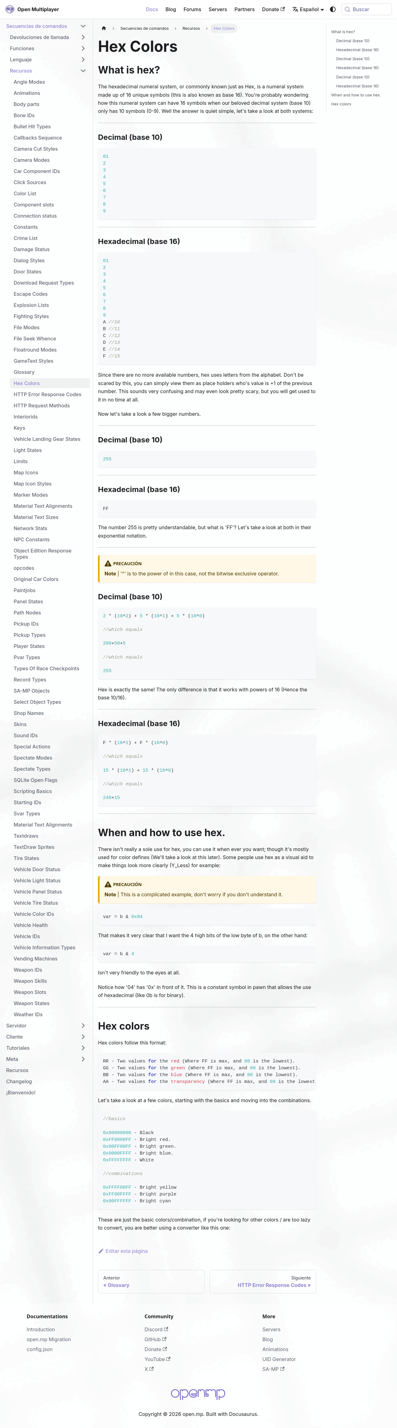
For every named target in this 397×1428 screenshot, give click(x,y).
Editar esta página (123, 1251)
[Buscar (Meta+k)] (366, 9)
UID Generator (279, 1359)
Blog (171, 9)
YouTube (158, 1359)
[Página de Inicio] (104, 28)
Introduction (41, 1329)
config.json (40, 1349)
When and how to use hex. (356, 95)
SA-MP (273, 1369)
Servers (218, 9)
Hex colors (341, 104)
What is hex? (343, 31)
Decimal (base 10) (353, 40)
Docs (152, 9)
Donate (273, 9)
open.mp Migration (49, 1339)
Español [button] (305, 9)
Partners (244, 9)
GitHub (156, 1339)
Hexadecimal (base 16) (357, 49)
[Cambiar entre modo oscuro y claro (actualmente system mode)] (333, 9)
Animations (275, 1349)
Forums (192, 9)
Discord (156, 1329)
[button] (46, 26)
